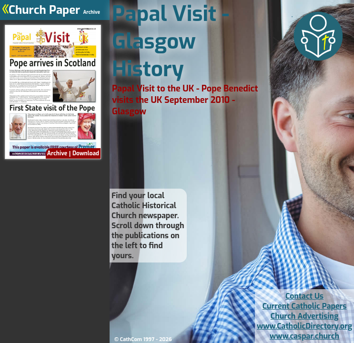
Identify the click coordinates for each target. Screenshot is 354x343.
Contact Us (304, 296)
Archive (57, 153)
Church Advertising (304, 316)
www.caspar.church (304, 336)
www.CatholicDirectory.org (304, 326)
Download (85, 153)
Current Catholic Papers (305, 306)
